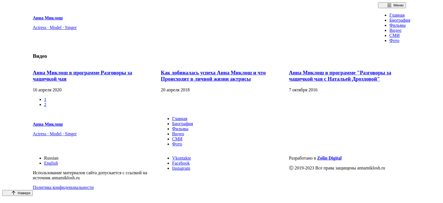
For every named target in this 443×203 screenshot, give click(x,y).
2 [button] (45, 104)
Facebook (181, 163)
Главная (397, 15)
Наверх (24, 193)
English (51, 163)
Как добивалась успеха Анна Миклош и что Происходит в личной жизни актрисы (213, 76)
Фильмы (397, 25)
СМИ (394, 35)
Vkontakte (181, 158)
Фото (394, 40)
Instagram (181, 168)
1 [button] (45, 99)
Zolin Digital (329, 158)
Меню (399, 5)
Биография (399, 20)
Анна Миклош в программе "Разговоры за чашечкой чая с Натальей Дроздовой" (340, 76)
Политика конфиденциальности (63, 187)
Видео (395, 30)
